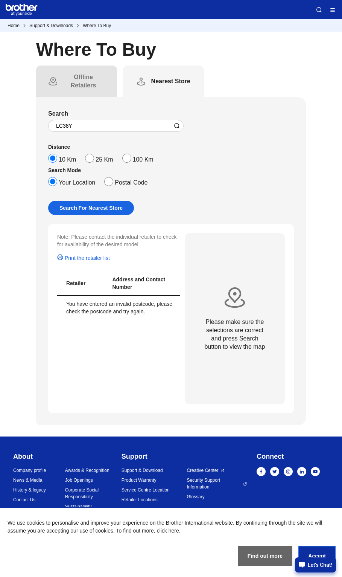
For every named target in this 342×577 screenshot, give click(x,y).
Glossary (195, 496)
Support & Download (142, 470)
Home (14, 25)
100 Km (143, 159)
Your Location (77, 182)
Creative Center (202, 470)
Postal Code (131, 182)
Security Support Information (203, 484)
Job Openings (79, 480)
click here (168, 531)
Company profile (29, 470)
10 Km (67, 159)
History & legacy (29, 490)
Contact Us (24, 499)
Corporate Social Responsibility (82, 493)
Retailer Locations (140, 499)
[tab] (83, 81)
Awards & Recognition (87, 470)
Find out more (265, 556)
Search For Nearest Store (91, 208)
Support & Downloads (51, 25)
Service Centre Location (146, 490)
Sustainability (78, 506)
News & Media (27, 480)
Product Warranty (139, 480)
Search (319, 10)
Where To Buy (97, 25)
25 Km (104, 159)
